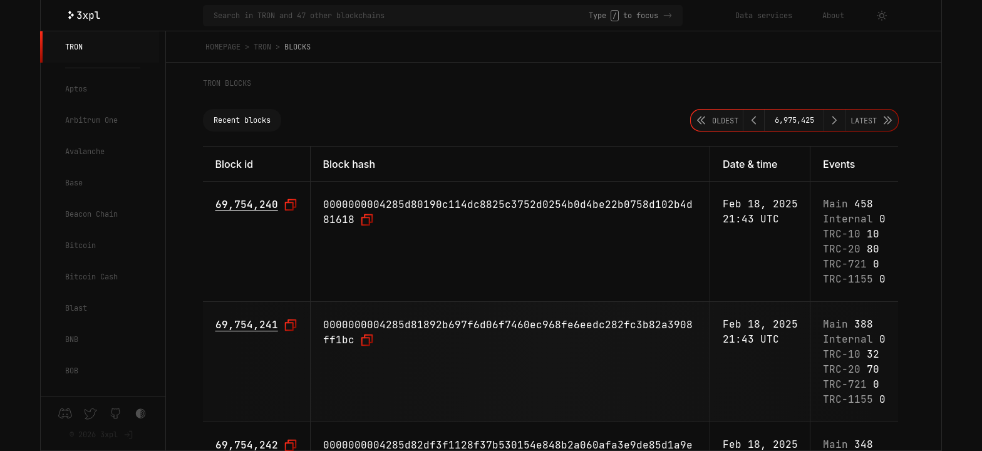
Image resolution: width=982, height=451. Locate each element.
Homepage (222, 47)
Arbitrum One (91, 120)
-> (667, 16)
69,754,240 (246, 204)
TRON (74, 47)
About (833, 16)
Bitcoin (80, 246)
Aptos (76, 89)
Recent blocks (242, 120)
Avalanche (85, 152)
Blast (76, 308)
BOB (71, 371)
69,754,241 (246, 324)
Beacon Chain (91, 214)
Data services (763, 16)
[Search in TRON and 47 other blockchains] (401, 15)
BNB (71, 339)
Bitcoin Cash (91, 277)
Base (74, 183)
